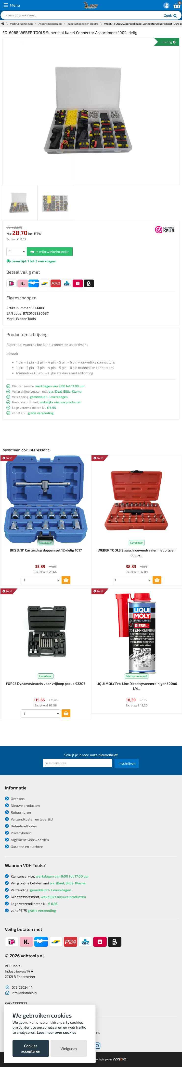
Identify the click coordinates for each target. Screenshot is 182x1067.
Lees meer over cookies (56, 1032)
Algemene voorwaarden (27, 840)
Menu (12, 5)
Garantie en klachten (24, 846)
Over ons (15, 799)
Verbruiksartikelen (21, 23)
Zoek (171, 16)
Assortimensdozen (50, 23)
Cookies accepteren (30, 1048)
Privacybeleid (18, 833)
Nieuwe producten (22, 805)
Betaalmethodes (21, 826)
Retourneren (18, 812)
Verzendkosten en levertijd (29, 819)
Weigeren (69, 1048)
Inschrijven (127, 763)
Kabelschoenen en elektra (82, 23)
